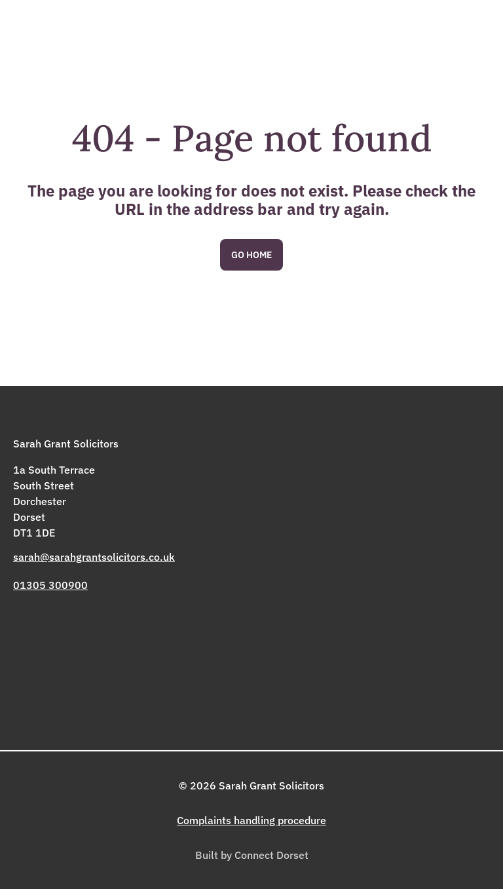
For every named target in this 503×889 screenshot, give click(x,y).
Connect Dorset (271, 854)
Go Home (251, 255)
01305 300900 (50, 585)
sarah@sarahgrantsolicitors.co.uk (94, 557)
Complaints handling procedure (251, 820)
